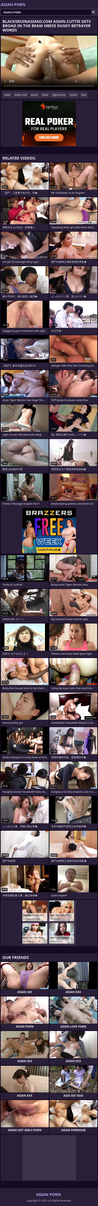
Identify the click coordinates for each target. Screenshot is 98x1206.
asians (73, 94)
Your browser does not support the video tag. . (49, 62)
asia (83, 94)
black (45, 94)
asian (7, 94)
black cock (21, 94)
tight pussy (58, 94)
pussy (34, 94)
